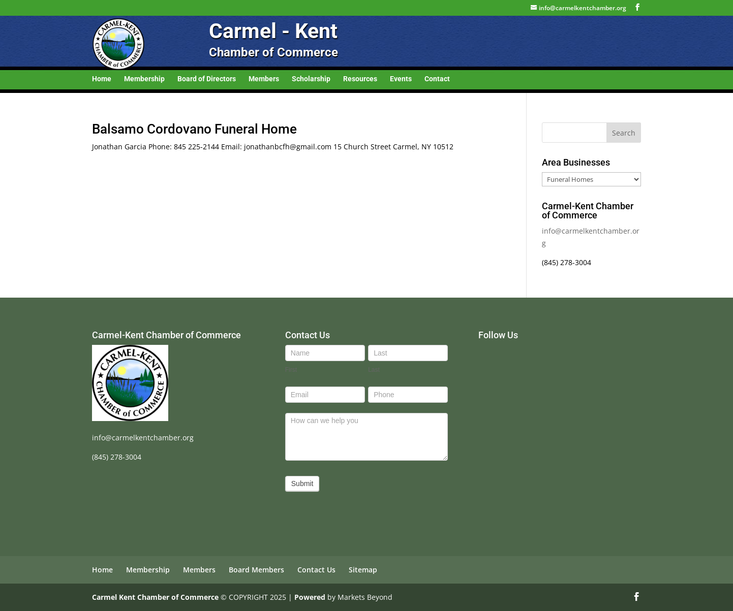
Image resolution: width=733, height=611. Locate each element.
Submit (302, 483)
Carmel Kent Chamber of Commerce (155, 597)
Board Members (256, 569)
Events (401, 79)
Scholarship (311, 79)
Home (101, 79)
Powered (309, 597)
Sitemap (363, 569)
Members (264, 79)
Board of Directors (206, 79)
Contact (437, 79)
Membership (144, 79)
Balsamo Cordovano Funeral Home (194, 129)
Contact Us (316, 569)
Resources (360, 79)
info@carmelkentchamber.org (143, 437)
